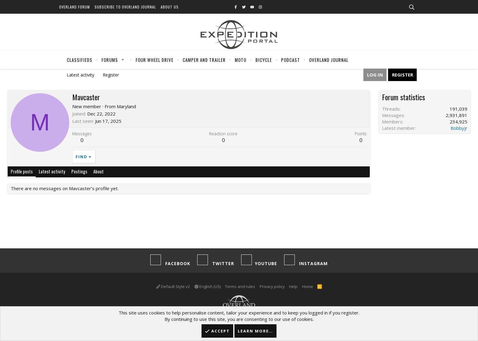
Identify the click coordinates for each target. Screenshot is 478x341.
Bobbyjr (459, 128)
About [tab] (98, 171)
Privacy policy (272, 286)
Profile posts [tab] (22, 171)
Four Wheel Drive (154, 59)
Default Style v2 (173, 286)
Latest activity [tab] (52, 171)
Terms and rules (240, 286)
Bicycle (263, 59)
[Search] (411, 7)
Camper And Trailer (204, 59)
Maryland (126, 106)
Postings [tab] (79, 171)
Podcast (290, 59)
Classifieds (79, 59)
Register (111, 75)
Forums (110, 59)
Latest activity (80, 75)
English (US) (207, 286)
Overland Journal (328, 59)
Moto (240, 59)
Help (293, 286)
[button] (123, 60)
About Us (170, 6)
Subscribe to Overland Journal (125, 6)
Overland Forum (74, 6)
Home (307, 286)
